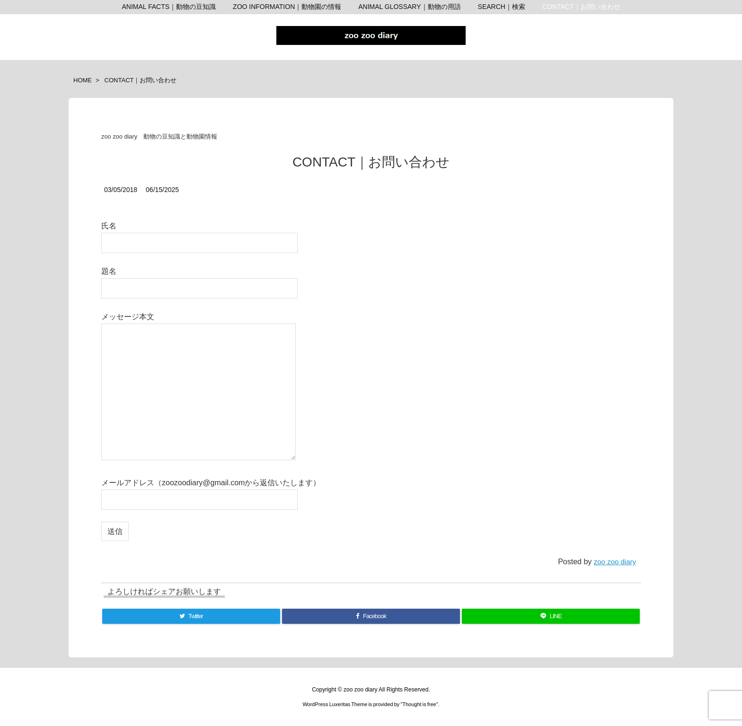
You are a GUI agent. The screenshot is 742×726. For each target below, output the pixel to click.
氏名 (199, 234)
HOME (82, 80)
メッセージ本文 (198, 387)
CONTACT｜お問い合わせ (141, 80)
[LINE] (551, 616)
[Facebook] (371, 616)
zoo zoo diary (615, 562)
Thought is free (419, 704)
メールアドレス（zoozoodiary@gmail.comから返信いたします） (210, 491)
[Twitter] (191, 616)
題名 (199, 279)
